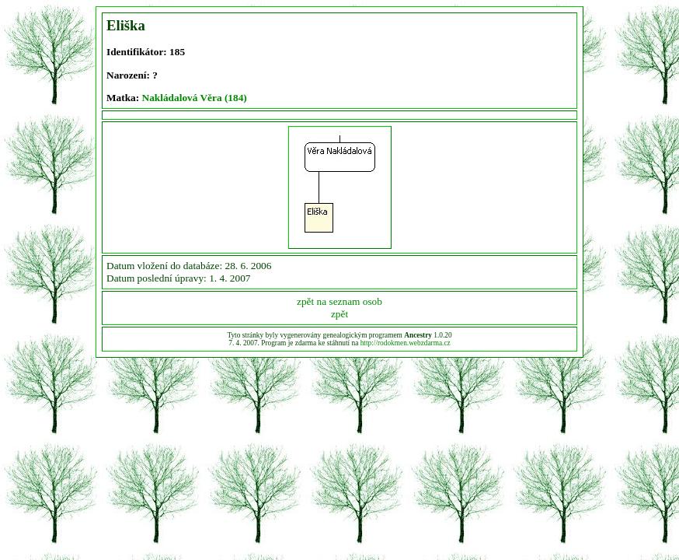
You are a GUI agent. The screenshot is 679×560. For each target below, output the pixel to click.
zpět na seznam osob (339, 301)
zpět (339, 314)
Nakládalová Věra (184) (194, 97)
